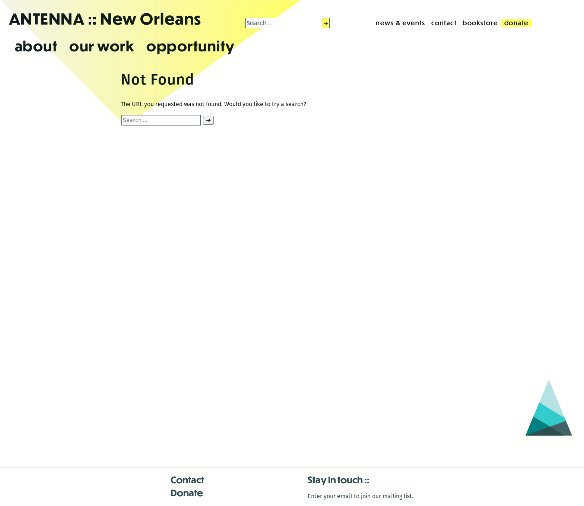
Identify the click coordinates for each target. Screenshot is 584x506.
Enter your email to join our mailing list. (360, 496)
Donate (187, 492)
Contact (187, 479)
